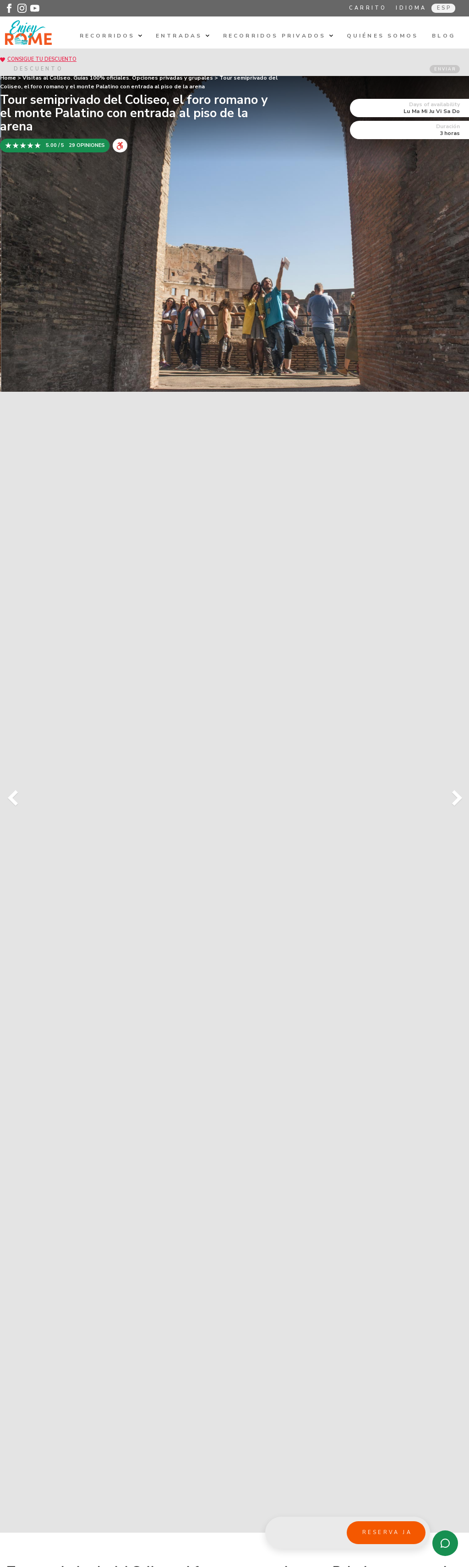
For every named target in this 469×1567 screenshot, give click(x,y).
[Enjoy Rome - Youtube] (34, 8)
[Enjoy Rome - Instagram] (22, 8)
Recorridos (111, 35)
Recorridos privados (278, 35)
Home (8, 77)
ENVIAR (445, 69)
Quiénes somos (383, 35)
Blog (443, 35)
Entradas (182, 35)
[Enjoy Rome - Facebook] (9, 8)
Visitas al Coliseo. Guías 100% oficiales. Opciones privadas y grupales (117, 77)
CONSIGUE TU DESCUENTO (41, 59)
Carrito (368, 8)
